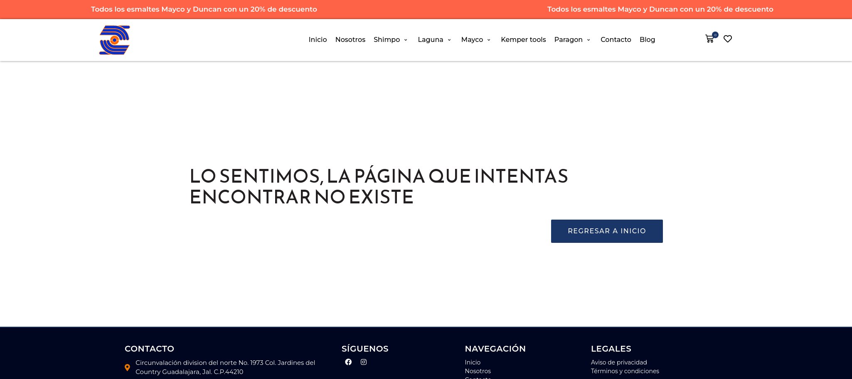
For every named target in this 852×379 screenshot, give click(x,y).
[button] (391, 40)
